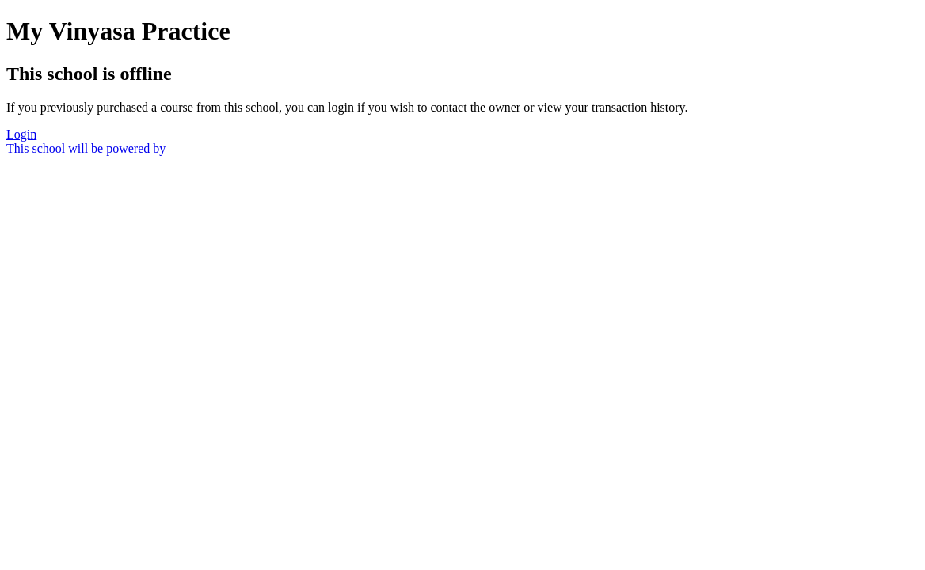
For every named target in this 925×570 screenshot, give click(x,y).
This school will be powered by (86, 148)
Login (21, 134)
